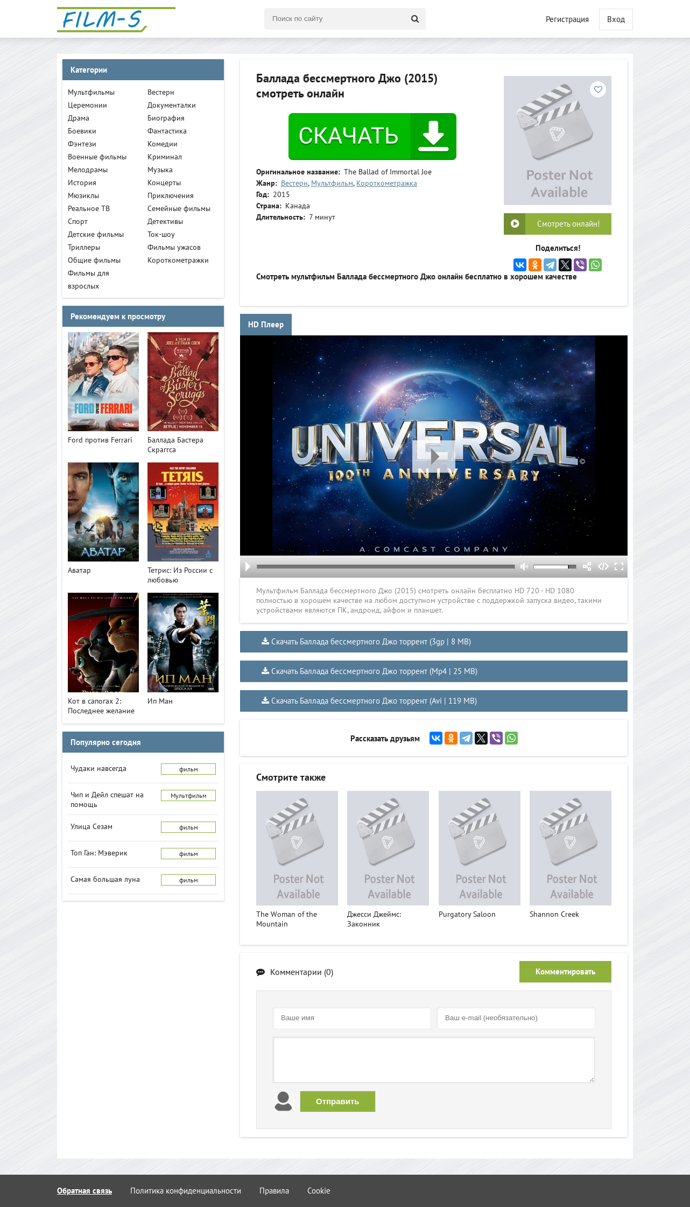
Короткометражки (178, 260)
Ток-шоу (161, 234)
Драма (78, 118)
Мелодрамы (88, 169)
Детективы (165, 221)
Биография (166, 118)
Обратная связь (84, 1190)
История (82, 182)
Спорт (78, 221)
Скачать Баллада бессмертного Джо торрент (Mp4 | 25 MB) (374, 671)
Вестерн (294, 183)
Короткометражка (386, 183)
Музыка (160, 169)
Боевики (82, 131)
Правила (274, 1190)
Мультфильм (332, 183)
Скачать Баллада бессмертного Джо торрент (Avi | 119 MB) (374, 701)
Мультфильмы (91, 92)
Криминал (164, 157)
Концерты (164, 182)
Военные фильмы (97, 157)
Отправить (338, 1101)
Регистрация (567, 19)
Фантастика (167, 131)
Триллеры (84, 247)
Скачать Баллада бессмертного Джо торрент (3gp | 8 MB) (371, 641)
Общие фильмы (94, 260)
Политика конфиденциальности (185, 1190)
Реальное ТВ (89, 208)
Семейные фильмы (178, 208)
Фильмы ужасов (174, 247)
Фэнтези (82, 144)
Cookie (318, 1190)
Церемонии (87, 105)
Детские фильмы (96, 234)
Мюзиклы (83, 195)
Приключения (170, 195)
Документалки (171, 105)
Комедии (162, 144)
